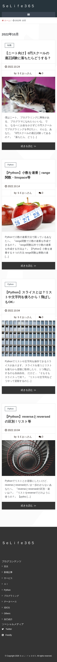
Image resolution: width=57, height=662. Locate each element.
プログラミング (11, 596)
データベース (10, 601)
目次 (6, 566)
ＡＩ (6, 584)
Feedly (7, 635)
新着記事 (8, 572)
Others (7, 613)
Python (7, 590)
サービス (8, 578)
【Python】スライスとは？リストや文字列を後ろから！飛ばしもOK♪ (28, 297)
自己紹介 (8, 619)
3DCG (7, 607)
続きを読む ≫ (28, 146)
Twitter (7, 629)
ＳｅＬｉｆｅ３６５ (18, 6)
